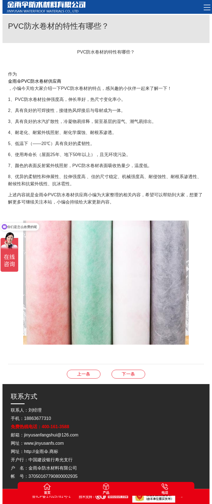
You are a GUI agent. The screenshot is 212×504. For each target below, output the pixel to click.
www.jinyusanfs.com (44, 443)
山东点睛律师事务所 (176, 497)
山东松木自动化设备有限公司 (177, 497)
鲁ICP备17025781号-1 (52, 496)
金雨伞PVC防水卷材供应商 (34, 81)
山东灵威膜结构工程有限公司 (180, 497)
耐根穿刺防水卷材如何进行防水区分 (128, 374)
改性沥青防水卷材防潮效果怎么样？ (83, 374)
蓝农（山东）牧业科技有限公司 (181, 497)
